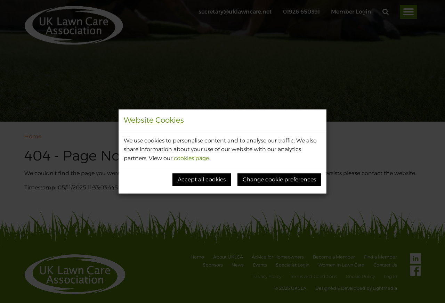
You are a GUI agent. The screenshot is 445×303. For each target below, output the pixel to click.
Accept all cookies (202, 179)
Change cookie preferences (279, 179)
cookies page (191, 158)
